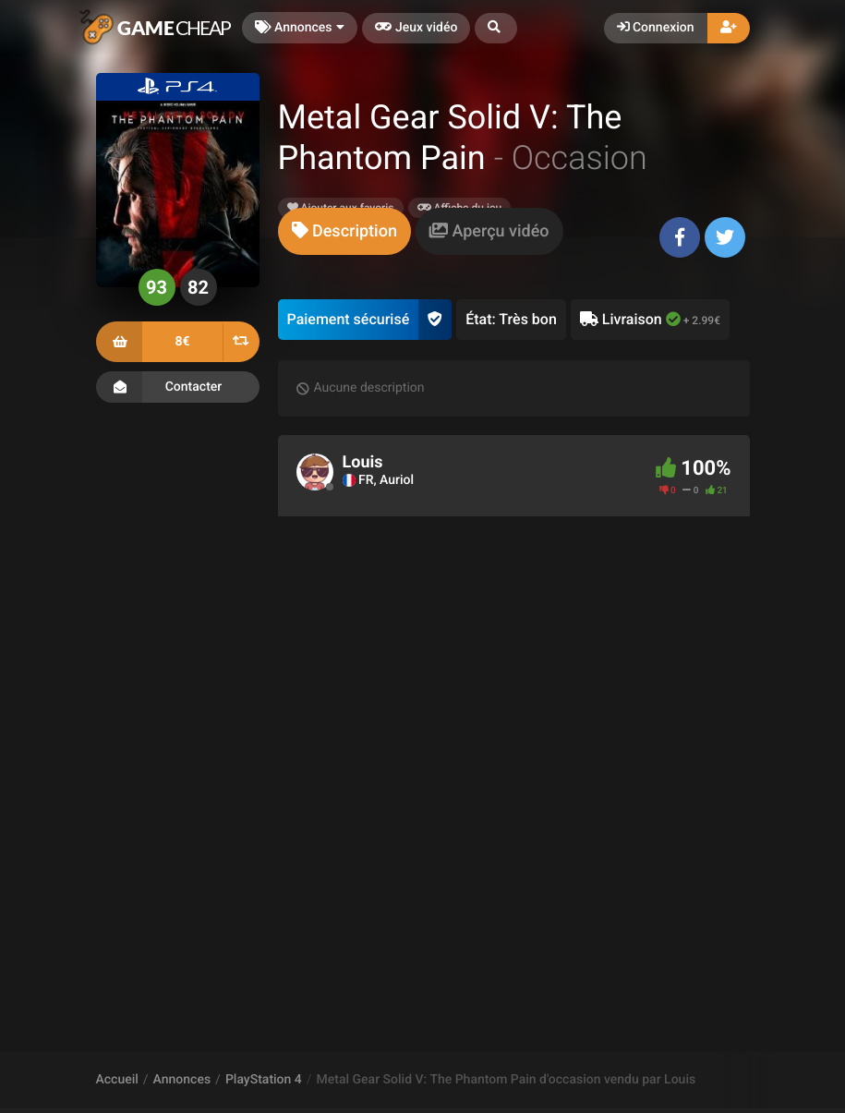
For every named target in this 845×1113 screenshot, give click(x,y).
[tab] (344, 231)
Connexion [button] (655, 27)
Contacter (178, 387)
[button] (496, 28)
